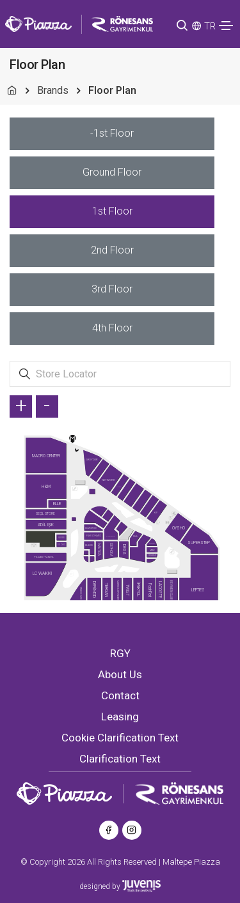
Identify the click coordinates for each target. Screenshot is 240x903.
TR (210, 26)
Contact (120, 695)
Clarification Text (120, 758)
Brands (52, 90)
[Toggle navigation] (226, 25)
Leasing (120, 716)
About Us (120, 674)
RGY (120, 653)
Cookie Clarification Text (120, 737)
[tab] (112, 134)
